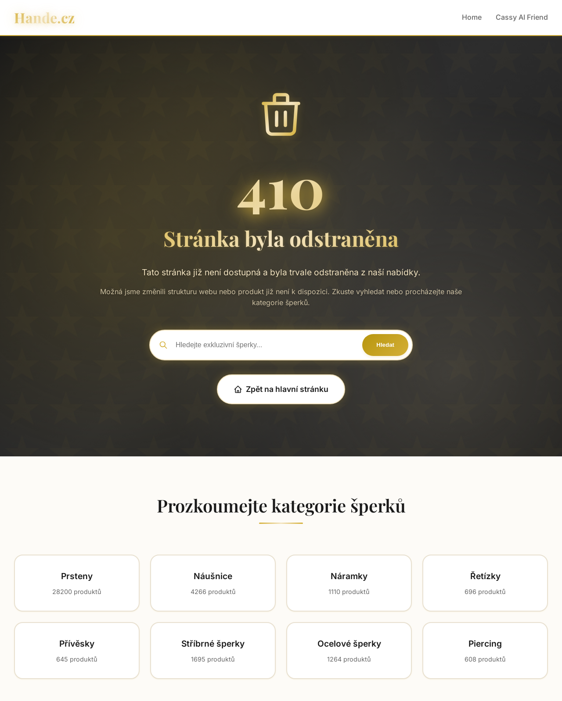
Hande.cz (44, 17)
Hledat (385, 345)
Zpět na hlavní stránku (281, 389)
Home (472, 17)
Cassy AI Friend (522, 17)
